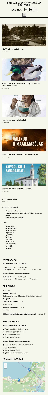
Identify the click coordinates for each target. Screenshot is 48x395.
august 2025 (10, 233)
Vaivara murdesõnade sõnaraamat (17, 189)
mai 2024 (9, 239)
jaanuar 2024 (10, 241)
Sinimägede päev (9, 199)
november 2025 (11, 230)
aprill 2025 (9, 235)
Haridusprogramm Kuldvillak (14, 120)
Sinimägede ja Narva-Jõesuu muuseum (24, 4)
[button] (26, 9)
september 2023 (11, 244)
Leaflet (32, 391)
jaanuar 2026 (10, 226)
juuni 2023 (9, 248)
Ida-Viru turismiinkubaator (13, 49)
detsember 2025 (11, 228)
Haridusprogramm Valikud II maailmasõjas (20, 154)
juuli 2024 (9, 237)
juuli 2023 (9, 246)
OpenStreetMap (41, 391)
